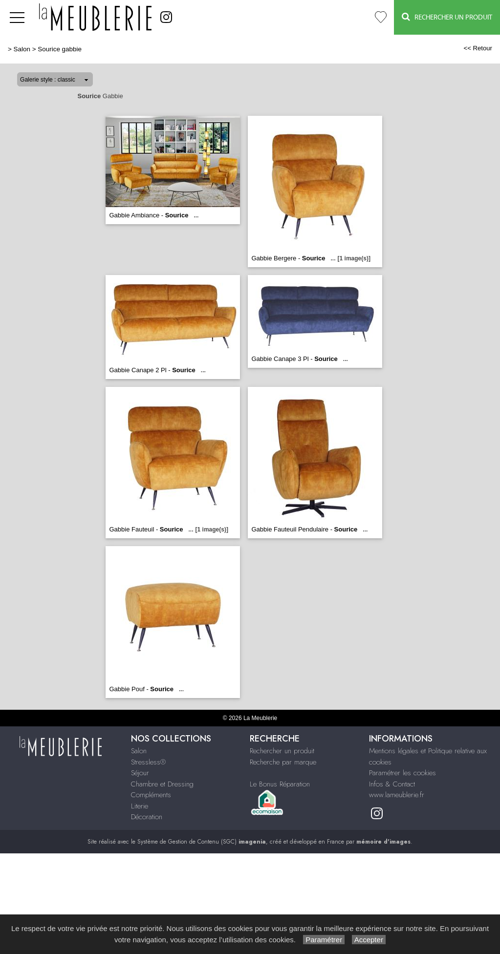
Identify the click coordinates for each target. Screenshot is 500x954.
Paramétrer (324, 939)
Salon (22, 49)
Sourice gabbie (60, 49)
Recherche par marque (283, 762)
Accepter (368, 939)
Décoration (146, 816)
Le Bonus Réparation (280, 784)
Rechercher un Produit (447, 16)
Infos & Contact (392, 784)
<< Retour (477, 48)
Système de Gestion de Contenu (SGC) (201, 841)
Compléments (151, 794)
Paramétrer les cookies (402, 772)
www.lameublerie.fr (396, 794)
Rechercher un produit (282, 750)
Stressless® (148, 762)
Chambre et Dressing (162, 784)
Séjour (140, 772)
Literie (139, 806)
